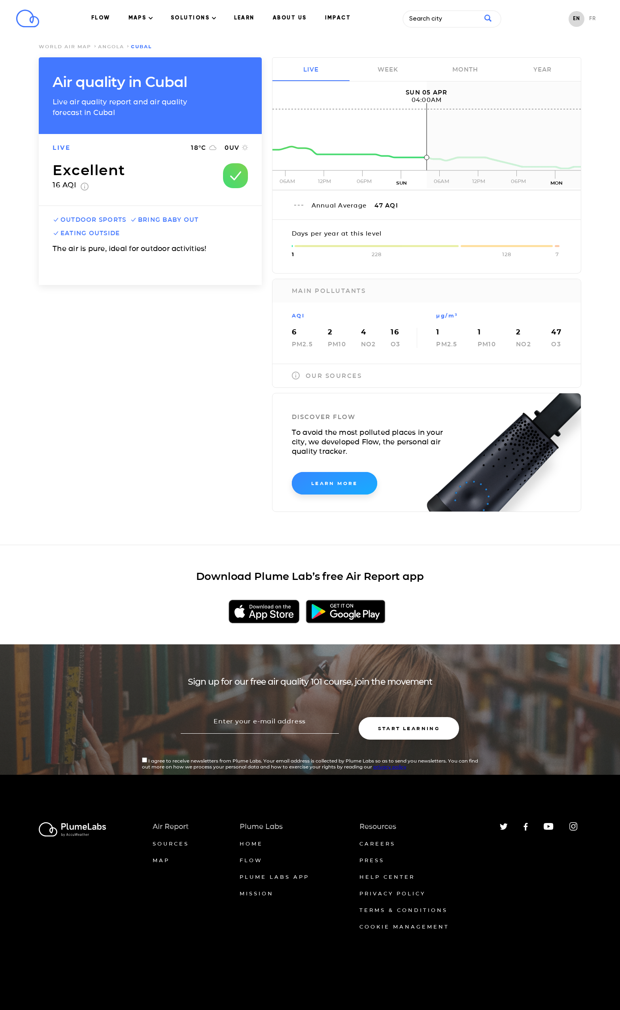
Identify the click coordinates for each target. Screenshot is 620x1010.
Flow (251, 860)
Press (371, 860)
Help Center (387, 877)
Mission (257, 893)
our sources (327, 375)
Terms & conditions (403, 910)
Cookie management (404, 926)
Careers (377, 843)
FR (592, 18)
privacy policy (389, 767)
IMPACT (338, 18)
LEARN (244, 18)
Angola (111, 46)
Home (251, 843)
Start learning (409, 728)
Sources (171, 843)
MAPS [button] (141, 18)
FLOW (100, 18)
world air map (65, 46)
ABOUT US (290, 18)
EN (576, 18)
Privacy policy (392, 893)
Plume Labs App (274, 877)
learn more (334, 483)
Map (161, 860)
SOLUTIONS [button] (193, 18)
